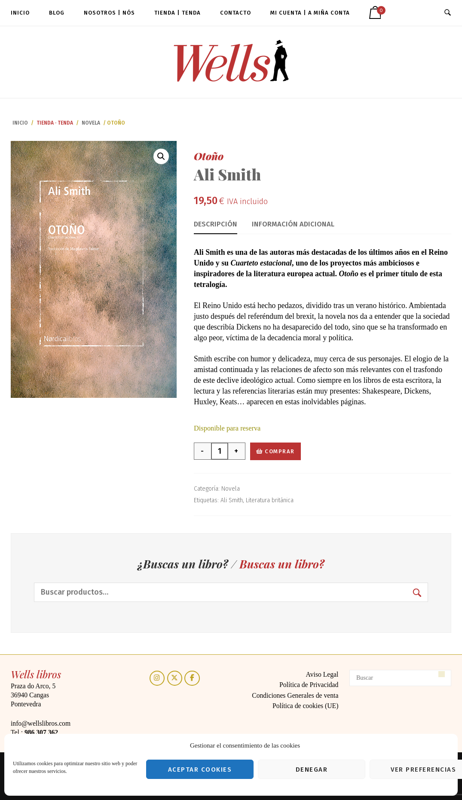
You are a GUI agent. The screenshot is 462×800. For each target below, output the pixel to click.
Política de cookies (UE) (305, 705)
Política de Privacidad (308, 684)
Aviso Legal (322, 674)
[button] (161, 156)
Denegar (312, 769)
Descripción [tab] (215, 224)
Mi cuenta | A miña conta (310, 12)
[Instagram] (157, 678)
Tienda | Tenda (177, 12)
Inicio (20, 12)
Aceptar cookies (200, 769)
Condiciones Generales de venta (295, 695)
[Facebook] (191, 678)
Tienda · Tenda (55, 123)
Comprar (280, 451)
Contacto (235, 12)
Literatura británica (270, 500)
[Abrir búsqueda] (447, 13)
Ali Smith (231, 500)
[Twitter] (174, 678)
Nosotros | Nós (109, 12)
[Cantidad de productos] (219, 451)
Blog (56, 12)
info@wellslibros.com (40, 723)
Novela (91, 123)
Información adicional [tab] (293, 224)
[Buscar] (400, 678)
